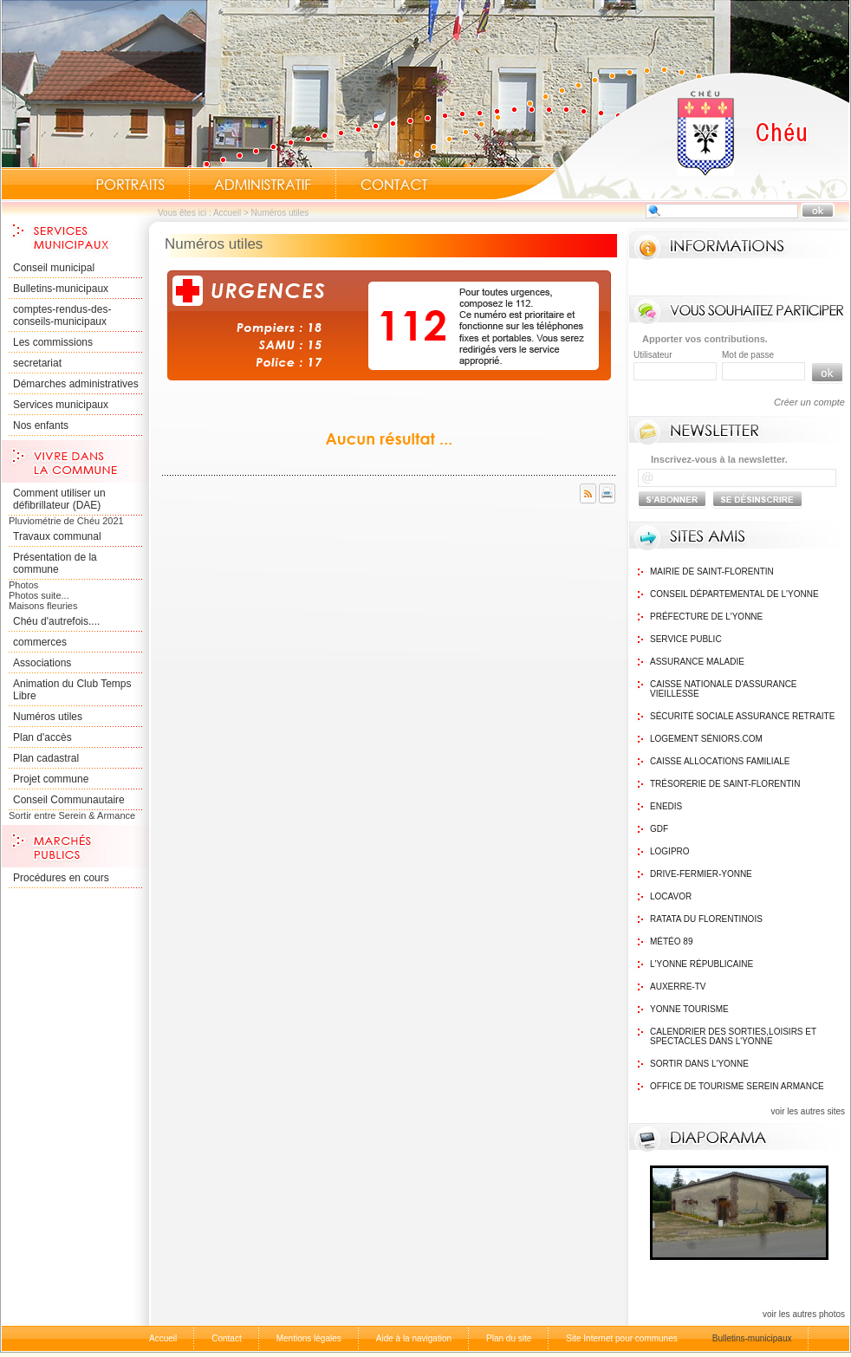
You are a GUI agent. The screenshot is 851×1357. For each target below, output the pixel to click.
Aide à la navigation (413, 1338)
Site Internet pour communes (621, 1338)
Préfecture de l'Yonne (706, 616)
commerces (40, 642)
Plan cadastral (46, 758)
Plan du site (508, 1338)
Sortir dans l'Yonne (699, 1063)
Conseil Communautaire (69, 800)
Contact (394, 184)
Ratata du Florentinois (706, 919)
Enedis (666, 806)
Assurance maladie (697, 661)
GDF (659, 829)
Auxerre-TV (677, 986)
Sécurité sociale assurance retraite (742, 716)
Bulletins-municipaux (60, 288)
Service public (686, 639)
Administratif (262, 184)
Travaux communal (57, 536)
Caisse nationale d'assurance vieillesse (723, 688)
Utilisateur (652, 355)
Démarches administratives (76, 384)
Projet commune (50, 779)
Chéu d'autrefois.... (56, 621)
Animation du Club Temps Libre (72, 690)
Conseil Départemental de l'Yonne (734, 594)
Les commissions (53, 342)
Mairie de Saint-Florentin (712, 571)
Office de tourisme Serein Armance (737, 1086)
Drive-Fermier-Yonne (701, 874)
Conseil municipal (53, 268)
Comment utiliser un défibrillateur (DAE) (59, 499)
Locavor (671, 896)
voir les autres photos (804, 1314)
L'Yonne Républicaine (701, 964)
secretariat (37, 363)
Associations (42, 663)
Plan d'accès (42, 737)
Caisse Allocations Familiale (720, 761)
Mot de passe (748, 355)
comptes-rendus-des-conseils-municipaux (62, 315)
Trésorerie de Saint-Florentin (725, 784)
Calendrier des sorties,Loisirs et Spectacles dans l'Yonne (733, 1036)
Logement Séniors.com (706, 738)
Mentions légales (308, 1338)
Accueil (671, 135)
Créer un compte (809, 402)
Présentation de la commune (55, 563)
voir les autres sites (807, 1111)
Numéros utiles (47, 717)
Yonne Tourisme (689, 1009)
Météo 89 (671, 941)
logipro (670, 851)
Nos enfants (40, 425)
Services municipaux (60, 405)
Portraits (130, 184)
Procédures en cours (61, 878)
